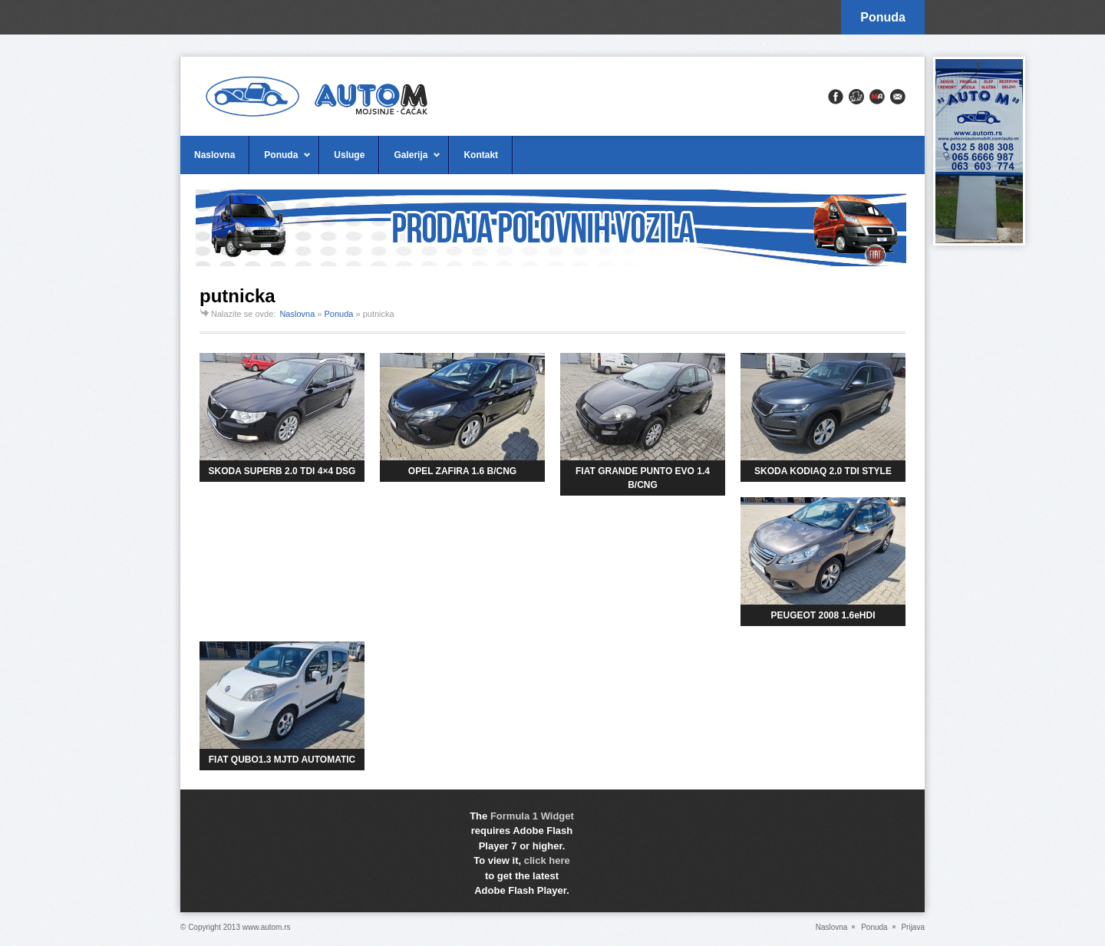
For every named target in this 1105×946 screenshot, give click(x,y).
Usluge (349, 155)
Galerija (410, 162)
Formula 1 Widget (532, 816)
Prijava (913, 927)
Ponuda (882, 17)
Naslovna (214, 155)
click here (547, 860)
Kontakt (480, 155)
